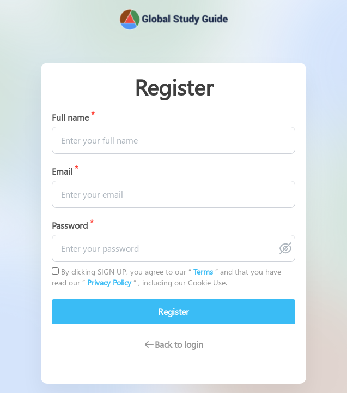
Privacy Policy (110, 282)
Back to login (173, 344)
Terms (204, 271)
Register (173, 311)
